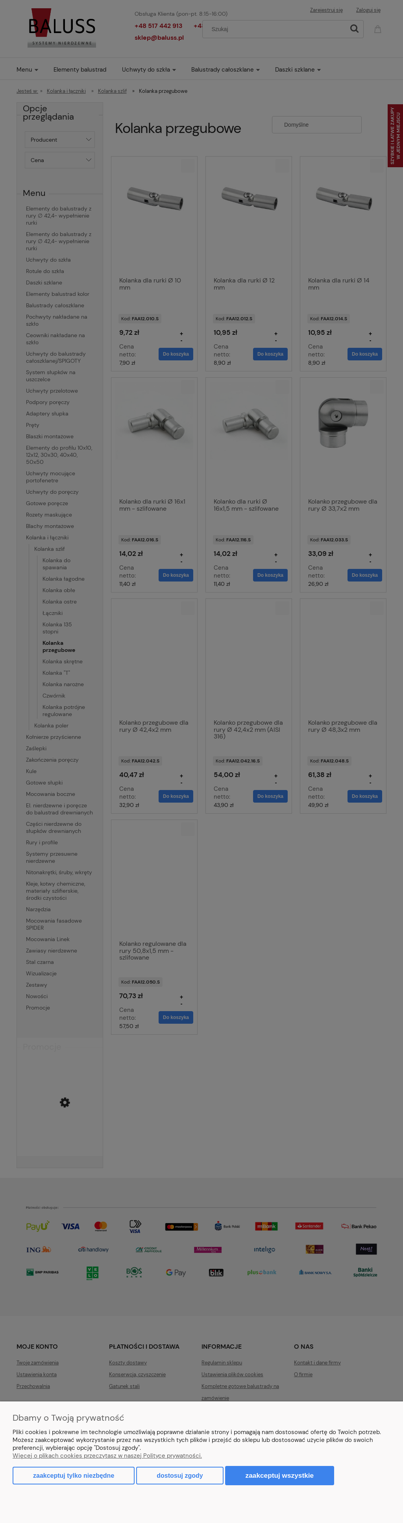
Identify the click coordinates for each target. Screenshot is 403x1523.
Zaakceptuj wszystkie (280, 1475)
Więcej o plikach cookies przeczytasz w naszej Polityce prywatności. (107, 1456)
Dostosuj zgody (180, 1475)
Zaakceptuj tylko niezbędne (73, 1475)
